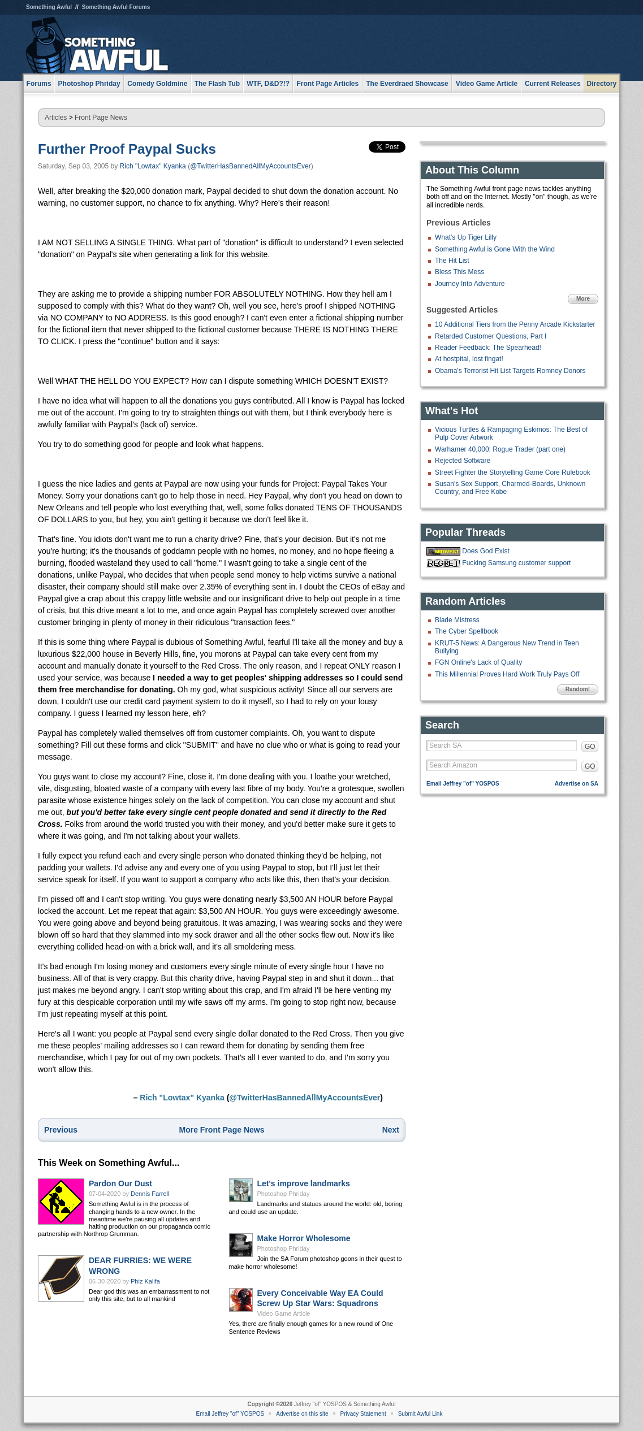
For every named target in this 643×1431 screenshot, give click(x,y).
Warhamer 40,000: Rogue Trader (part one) (500, 449)
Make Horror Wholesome (304, 1238)
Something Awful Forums (116, 7)
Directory (602, 84)
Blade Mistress (457, 620)
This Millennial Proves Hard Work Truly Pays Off (507, 674)
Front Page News (101, 118)
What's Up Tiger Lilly (466, 237)
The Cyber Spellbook (466, 631)
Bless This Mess (459, 272)
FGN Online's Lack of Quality (478, 662)
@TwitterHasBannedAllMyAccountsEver (250, 166)
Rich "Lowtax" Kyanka (153, 166)
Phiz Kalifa (145, 1281)
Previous (60, 1129)
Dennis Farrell (150, 1193)
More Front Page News (222, 1129)
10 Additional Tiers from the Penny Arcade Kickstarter (515, 324)
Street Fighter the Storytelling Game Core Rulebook (512, 472)
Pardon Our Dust (120, 1183)
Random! (578, 689)
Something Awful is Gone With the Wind (495, 249)
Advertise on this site (302, 1414)
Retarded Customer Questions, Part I (490, 336)
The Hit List (452, 260)
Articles (56, 118)
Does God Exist (485, 551)
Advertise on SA (576, 783)
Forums (39, 84)
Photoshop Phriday (283, 1193)
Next (390, 1129)
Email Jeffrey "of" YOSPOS (462, 783)
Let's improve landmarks (303, 1183)
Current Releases (553, 84)
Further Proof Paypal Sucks (127, 149)
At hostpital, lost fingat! (469, 359)
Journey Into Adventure (469, 284)
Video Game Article (283, 1313)
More (583, 299)
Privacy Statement (363, 1414)
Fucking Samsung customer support (516, 563)
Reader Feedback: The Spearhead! (488, 348)
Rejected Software (462, 461)
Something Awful (49, 7)
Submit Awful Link (420, 1414)
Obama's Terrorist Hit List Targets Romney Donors (510, 371)
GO (590, 747)
